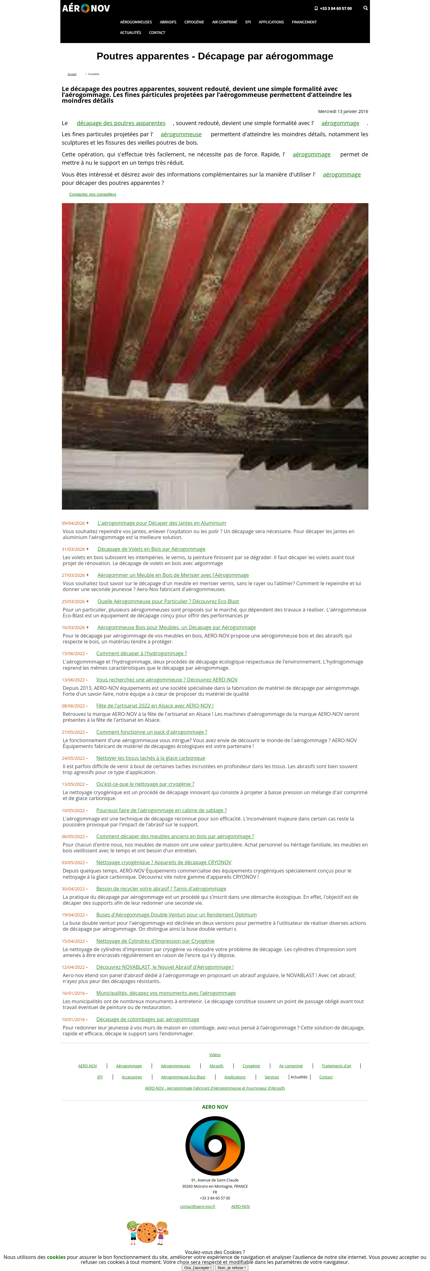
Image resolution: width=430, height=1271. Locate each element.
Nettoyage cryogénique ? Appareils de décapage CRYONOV (163, 862)
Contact (326, 1077)
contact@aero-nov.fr (197, 1206)
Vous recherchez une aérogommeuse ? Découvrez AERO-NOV (166, 679)
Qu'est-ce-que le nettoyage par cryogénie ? (145, 784)
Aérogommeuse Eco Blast (183, 1077)
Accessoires (132, 1077)
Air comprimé (291, 1066)
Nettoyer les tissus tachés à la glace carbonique (150, 758)
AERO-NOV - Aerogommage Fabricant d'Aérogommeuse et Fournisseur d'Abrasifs (215, 1088)
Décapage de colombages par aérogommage (147, 1019)
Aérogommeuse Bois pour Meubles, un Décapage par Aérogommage (177, 627)
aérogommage (340, 123)
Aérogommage (128, 1066)
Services (272, 1077)
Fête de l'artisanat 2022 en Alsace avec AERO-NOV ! (155, 705)
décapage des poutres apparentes (121, 123)
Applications (234, 1077)
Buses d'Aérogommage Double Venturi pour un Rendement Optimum (176, 914)
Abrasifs (217, 1066)
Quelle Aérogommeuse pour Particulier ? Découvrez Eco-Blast (168, 601)
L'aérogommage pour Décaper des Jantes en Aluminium (162, 523)
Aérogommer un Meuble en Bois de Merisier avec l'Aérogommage (173, 575)
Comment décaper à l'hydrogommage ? (141, 653)
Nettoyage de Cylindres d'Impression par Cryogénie (155, 941)
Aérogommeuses (175, 1066)
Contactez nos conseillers (92, 194)
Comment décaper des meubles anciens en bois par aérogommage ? (175, 836)
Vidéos (215, 1054)
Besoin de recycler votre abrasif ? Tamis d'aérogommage (161, 888)
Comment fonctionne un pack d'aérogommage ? (151, 732)
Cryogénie (251, 1066)
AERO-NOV (87, 1066)
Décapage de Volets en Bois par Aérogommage (151, 549)
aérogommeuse (181, 134)
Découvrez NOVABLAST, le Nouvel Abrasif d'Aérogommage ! (165, 967)
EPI (99, 1077)
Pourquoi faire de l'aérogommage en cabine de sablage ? (161, 810)
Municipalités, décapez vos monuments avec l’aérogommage (166, 993)
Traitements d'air (336, 1066)
